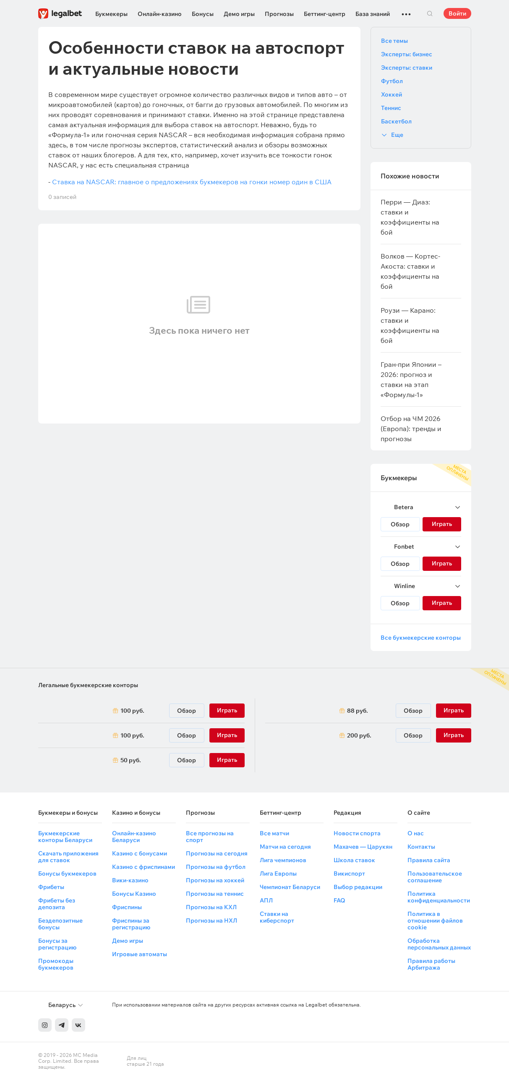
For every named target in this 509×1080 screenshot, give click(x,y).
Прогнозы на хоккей (215, 880)
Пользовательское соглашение (434, 877)
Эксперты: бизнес (406, 54)
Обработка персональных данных (439, 944)
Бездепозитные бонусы (60, 924)
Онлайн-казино (160, 13)
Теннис (391, 108)
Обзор (400, 524)
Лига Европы (278, 873)
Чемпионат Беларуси (290, 887)
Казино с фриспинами (143, 867)
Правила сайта (428, 860)
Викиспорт (349, 873)
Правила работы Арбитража (431, 964)
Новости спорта (357, 833)
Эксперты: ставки (406, 67)
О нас (415, 833)
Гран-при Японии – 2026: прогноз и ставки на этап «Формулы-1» (411, 379)
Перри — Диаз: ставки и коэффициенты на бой (410, 217)
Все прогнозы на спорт (210, 836)
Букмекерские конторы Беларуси (65, 836)
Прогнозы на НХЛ (211, 920)
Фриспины (127, 907)
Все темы (394, 40)
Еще (397, 134)
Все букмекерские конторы (421, 637)
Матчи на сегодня (285, 846)
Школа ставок (354, 860)
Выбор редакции (358, 887)
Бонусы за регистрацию (57, 944)
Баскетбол (396, 121)
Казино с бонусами (139, 853)
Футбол (392, 81)
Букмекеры (111, 13)
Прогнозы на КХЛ (211, 907)
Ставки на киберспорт (277, 917)
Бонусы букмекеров (67, 873)
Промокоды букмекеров (55, 964)
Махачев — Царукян (363, 846)
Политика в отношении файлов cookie (435, 920)
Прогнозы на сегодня (217, 853)
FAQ (339, 900)
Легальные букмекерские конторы (88, 685)
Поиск (430, 13)
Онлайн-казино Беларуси (134, 836)
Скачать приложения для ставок (68, 857)
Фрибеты (51, 887)
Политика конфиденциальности (438, 897)
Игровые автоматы (139, 954)
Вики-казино (130, 880)
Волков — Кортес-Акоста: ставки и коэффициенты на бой (410, 271)
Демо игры (239, 13)
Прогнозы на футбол (215, 867)
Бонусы (203, 13)
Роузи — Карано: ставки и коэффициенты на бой (410, 325)
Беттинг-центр (324, 13)
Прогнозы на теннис (215, 893)
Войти (457, 13)
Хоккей (391, 94)
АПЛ (266, 900)
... (406, 10)
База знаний (372, 13)
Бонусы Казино (134, 893)
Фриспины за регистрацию (131, 924)
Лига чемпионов (283, 860)
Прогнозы (279, 13)
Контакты (421, 846)
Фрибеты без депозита (56, 904)
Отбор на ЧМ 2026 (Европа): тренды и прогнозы (411, 428)
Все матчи (274, 833)
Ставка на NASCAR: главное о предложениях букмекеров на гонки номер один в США (192, 182)
